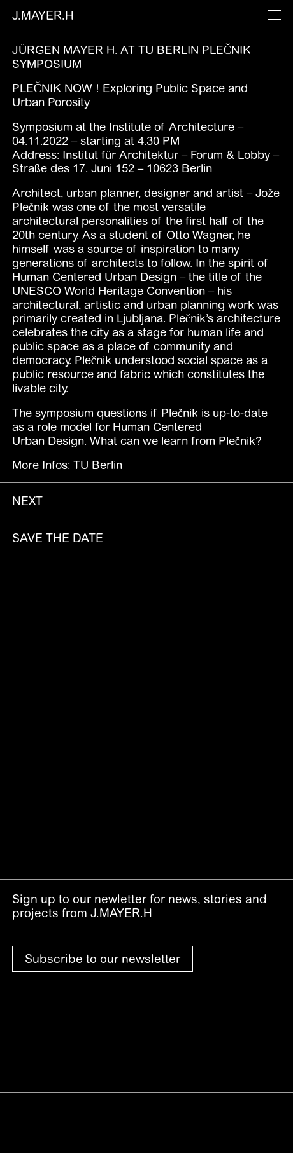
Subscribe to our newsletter (102, 958)
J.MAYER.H (43, 15)
